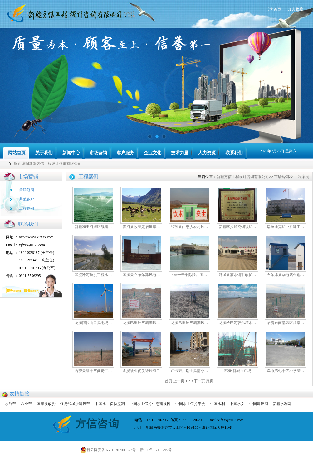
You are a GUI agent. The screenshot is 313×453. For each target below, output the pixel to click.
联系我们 (234, 152)
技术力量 (179, 152)
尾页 (209, 381)
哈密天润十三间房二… (93, 371)
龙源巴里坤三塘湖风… (141, 323)
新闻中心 (71, 152)
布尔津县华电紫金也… (285, 275)
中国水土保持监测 (110, 404)
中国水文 (237, 404)
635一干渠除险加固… (189, 275)
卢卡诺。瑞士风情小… (189, 371)
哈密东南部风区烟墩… (285, 323)
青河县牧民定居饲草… (141, 227)
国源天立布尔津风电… (141, 275)
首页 (168, 381)
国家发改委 (46, 404)
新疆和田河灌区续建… (93, 227)
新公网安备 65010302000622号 (108, 450)
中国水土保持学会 (190, 404)
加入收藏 (295, 9)
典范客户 (26, 199)
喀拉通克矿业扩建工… (285, 227)
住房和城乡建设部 (75, 404)
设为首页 (273, 9)
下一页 (199, 381)
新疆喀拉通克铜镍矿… (237, 227)
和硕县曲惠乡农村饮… (189, 227)
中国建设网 (258, 404)
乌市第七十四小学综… (285, 371)
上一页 (178, 381)
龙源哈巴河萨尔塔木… (237, 323)
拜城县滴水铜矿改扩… (237, 275)
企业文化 (152, 152)
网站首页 (17, 152)
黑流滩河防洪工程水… (93, 275)
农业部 (26, 404)
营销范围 (26, 190)
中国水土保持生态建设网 (150, 404)
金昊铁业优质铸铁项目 (141, 371)
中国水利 (217, 404)
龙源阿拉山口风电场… (93, 323)
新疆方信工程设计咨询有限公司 (243, 176)
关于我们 (44, 152)
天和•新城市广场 (237, 371)
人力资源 (207, 152)
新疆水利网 (282, 404)
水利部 (10, 404)
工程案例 (26, 208)
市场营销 (98, 152)
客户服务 (125, 152)
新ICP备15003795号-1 (159, 450)
